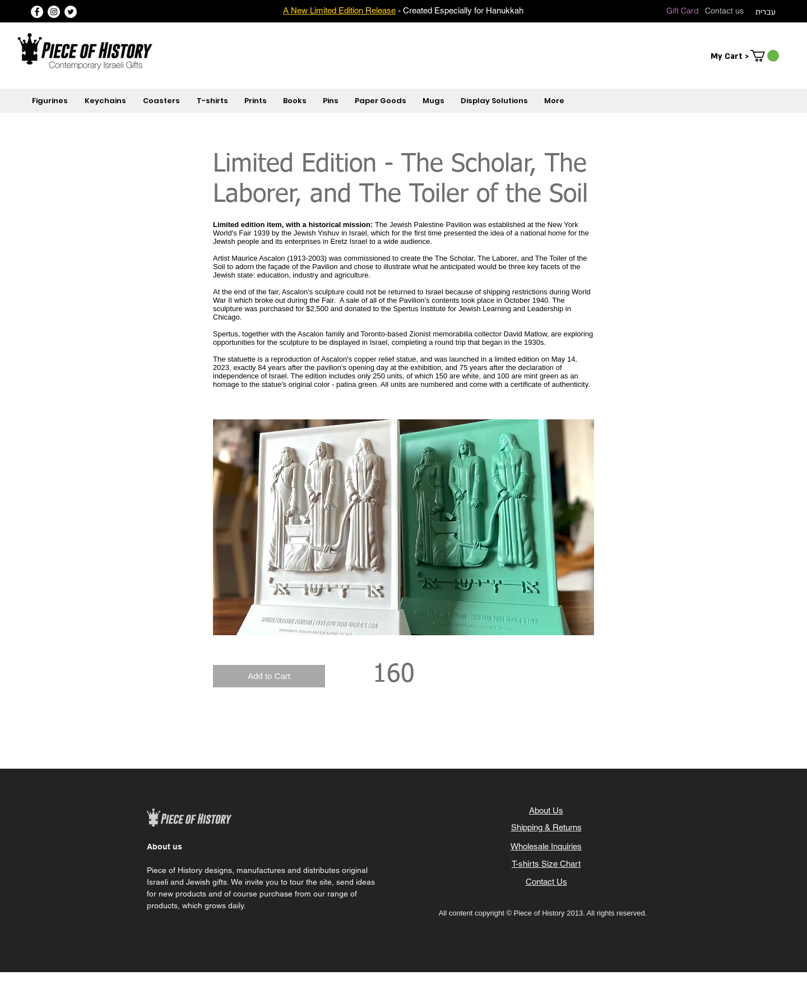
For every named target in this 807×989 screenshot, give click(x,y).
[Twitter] (70, 12)
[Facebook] (37, 12)
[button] (764, 56)
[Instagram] (54, 12)
